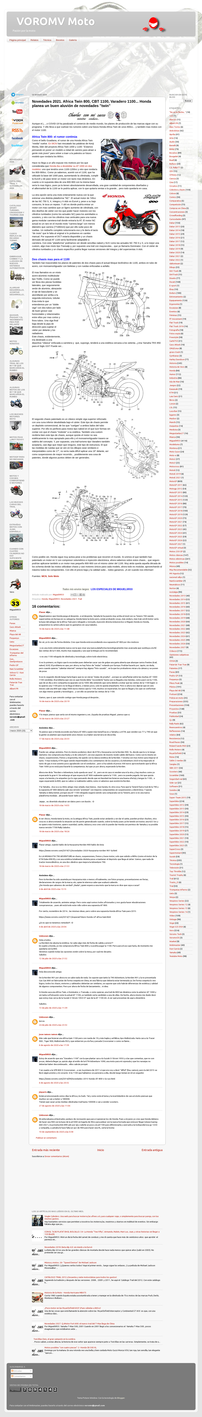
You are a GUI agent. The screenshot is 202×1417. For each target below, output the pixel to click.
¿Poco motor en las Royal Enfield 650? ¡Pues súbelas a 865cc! (73, 1308)
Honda (45, 599)
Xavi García (174, 948)
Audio (172, 141)
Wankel (172, 941)
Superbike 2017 (176, 823)
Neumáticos (174, 584)
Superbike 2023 (176, 845)
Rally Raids (174, 723)
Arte (171, 138)
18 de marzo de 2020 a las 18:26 (54, 831)
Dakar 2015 (174, 234)
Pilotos (172, 687)
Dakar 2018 (174, 245)
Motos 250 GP (176, 551)
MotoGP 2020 (175, 518)
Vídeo (172, 915)
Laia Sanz (173, 396)
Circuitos (173, 186)
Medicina (173, 429)
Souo (171, 794)
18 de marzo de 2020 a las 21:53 (54, 866)
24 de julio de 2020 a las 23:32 (53, 1025)
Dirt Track (173, 271)
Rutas (172, 757)
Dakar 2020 (174, 252)
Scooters (173, 771)
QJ (170, 720)
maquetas (174, 426)
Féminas (173, 315)
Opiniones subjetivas (179, 654)
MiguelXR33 (54, 599)
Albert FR (14, 688)
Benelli (172, 145)
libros (172, 400)
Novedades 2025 (177, 640)
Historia (173, 363)
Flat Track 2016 (176, 326)
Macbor (172, 418)
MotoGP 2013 (175, 492)
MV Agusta (174, 573)
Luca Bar (173, 411)
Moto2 (172, 459)
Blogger (121, 1398)
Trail (80, 599)
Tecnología (174, 864)
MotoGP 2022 (175, 525)
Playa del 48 (15, 634)
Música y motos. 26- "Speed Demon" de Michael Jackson (70, 1262)
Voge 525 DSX (176, 926)
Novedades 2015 (177, 603)
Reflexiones (175, 731)
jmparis (43, 1092)
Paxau (12, 623)
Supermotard (175, 853)
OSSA (172, 661)
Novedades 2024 (177, 636)
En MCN (52, 143)
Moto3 (172, 462)
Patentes (173, 668)
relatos (172, 734)
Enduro (172, 293)
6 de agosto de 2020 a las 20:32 (54, 1082)
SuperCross (174, 849)
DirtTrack (173, 274)
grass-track (174, 352)
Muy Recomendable (178, 569)
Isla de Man (174, 381)
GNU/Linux (174, 348)
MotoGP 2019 (175, 514)
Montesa (173, 448)
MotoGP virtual (176, 547)
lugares (172, 415)
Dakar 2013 (174, 226)
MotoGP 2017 (175, 507)
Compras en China (177, 208)
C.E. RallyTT (174, 167)
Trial (171, 886)
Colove (172, 193)
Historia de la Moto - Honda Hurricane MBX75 (65, 1292)
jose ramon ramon (48, 1034)
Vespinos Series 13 (178, 908)
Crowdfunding (175, 215)
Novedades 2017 (177, 610)
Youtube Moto (175, 956)
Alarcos (172, 119)
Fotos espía (174, 333)
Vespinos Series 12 (178, 904)
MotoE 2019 (175, 474)
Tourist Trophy (176, 875)
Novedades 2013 (177, 595)
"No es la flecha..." (177, 112)
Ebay (171, 289)
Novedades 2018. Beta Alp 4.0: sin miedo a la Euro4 (68, 1247)
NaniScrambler (176, 581)
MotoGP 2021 (175, 522)
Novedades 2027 (177, 647)
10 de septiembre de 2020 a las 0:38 (56, 1132)
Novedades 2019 (177, 618)
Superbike (174, 801)
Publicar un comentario (46, 1138)
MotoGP (173, 481)
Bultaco (172, 164)
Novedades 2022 (177, 629)
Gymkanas (174, 355)
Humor (172, 374)
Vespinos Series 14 (178, 912)
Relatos (34, 40)
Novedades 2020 (177, 621)
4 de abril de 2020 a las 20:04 (52, 926)
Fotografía (174, 330)
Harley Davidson (176, 359)
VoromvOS (174, 937)
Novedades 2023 (177, 632)
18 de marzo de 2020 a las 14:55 (54, 805)
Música (172, 566)
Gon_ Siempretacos (16, 660)
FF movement (175, 319)
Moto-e (172, 455)
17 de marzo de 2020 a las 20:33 (54, 738)
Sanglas (173, 764)
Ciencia (172, 178)
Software (173, 786)
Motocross (174, 466)
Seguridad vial (175, 779)
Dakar (172, 223)
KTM (171, 392)
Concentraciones (177, 212)
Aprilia (172, 134)
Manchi (172, 422)
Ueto (12, 642)
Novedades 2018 (177, 614)
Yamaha (173, 952)
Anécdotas (174, 130)
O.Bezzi (173, 651)
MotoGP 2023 (175, 529)
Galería (73, 40)
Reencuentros (175, 727)
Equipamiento (175, 300)
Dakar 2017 (174, 241)
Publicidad (174, 716)
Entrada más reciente (46, 1150)
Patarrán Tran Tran (177, 664)
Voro (171, 930)
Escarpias (14, 649)
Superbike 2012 (176, 805)
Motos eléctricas (177, 559)
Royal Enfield (175, 753)
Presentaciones (176, 705)
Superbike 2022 (176, 841)
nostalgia (173, 592)
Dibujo (172, 267)
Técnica (47, 40)
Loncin (172, 403)
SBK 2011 (174, 768)
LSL (171, 407)
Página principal (17, 40)
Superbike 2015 (176, 816)
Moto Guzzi (174, 451)
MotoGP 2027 (175, 544)
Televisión (174, 867)
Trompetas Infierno (178, 889)
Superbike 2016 (176, 819)
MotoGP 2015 (175, 499)
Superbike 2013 (176, 808)
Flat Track (173, 322)
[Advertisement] (99, 68)
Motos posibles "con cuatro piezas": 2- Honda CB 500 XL (71, 1347)
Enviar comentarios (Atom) (57, 1156)
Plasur (42, 612)
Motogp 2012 (175, 488)
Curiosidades (175, 219)
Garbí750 (173, 341)
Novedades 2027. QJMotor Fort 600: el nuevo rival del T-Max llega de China (79, 1323)
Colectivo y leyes (177, 189)
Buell (171, 160)
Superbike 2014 (176, 812)
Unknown (44, 936)
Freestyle (173, 337)
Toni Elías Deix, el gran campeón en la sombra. (54, 1339)
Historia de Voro (176, 367)
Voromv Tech (175, 934)
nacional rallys (175, 577)
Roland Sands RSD (177, 746)
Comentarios (18, 1376)
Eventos (173, 311)
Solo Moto (53, 576)
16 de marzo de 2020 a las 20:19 (54, 701)
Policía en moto (176, 698)
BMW (172, 149)
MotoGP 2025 (175, 536)
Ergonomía (174, 304)
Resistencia (174, 738)
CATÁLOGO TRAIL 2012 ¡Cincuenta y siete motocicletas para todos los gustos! (81, 1277)
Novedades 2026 (177, 643)
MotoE (172, 470)
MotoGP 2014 (175, 496)
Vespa (172, 897)
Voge (171, 923)
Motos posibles (176, 562)
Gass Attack (15, 627)
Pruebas (173, 712)
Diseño (172, 278)
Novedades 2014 (177, 599)
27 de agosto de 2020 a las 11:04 (54, 1105)
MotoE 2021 (175, 477)
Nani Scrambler (17, 669)
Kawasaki (173, 389)
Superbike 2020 (176, 834)
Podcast (173, 694)
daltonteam (174, 263)
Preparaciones (176, 701)
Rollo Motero (16, 679)
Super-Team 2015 (177, 797)
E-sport (172, 285)
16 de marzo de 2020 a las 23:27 (54, 718)
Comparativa (175, 201)
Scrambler (174, 775)
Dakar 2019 (174, 248)
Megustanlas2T (17, 645)
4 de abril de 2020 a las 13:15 (52, 889)
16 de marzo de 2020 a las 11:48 (54, 629)
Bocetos (60, 40)
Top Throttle (175, 871)
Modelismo (174, 444)
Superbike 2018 (176, 827)
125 (171, 116)
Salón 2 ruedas (176, 760)
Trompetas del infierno (16, 654)
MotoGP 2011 (175, 485)
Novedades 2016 (177, 607)
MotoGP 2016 (175, 503)
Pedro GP (14, 665)
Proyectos (174, 709)
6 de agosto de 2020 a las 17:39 (54, 1045)
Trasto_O (173, 882)
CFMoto (173, 175)
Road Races (174, 742)
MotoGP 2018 (175, 510)
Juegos (172, 385)
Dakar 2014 (174, 230)
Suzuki (172, 856)
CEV (171, 171)
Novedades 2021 (69, 599)
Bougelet (173, 156)
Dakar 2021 (174, 256)
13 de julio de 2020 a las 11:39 (53, 1008)
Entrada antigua (152, 1150)
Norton (172, 588)
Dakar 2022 (174, 260)
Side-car (173, 782)
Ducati (172, 282)
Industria (173, 378)
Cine (171, 182)
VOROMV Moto (53, 21)
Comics (172, 197)
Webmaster (174, 945)
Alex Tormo (174, 127)
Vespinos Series (176, 901)
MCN (44, 576)
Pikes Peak (174, 683)
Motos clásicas (176, 555)
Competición (175, 204)
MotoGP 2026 (175, 540)
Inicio (100, 1150)
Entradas (16, 1371)
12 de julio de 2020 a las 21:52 (53, 958)
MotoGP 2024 (175, 533)
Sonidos (173, 790)
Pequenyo (14, 638)
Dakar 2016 (174, 237)
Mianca (13, 630)
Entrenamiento (176, 296)
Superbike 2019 (176, 830)
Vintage (173, 919)
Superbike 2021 (176, 838)
